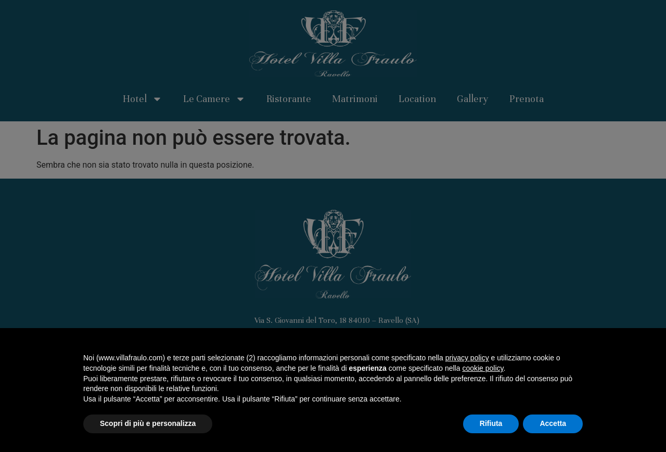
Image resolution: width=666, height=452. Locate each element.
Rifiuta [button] (491, 423)
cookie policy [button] (482, 368)
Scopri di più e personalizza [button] (148, 423)
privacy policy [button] (467, 358)
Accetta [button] (553, 423)
